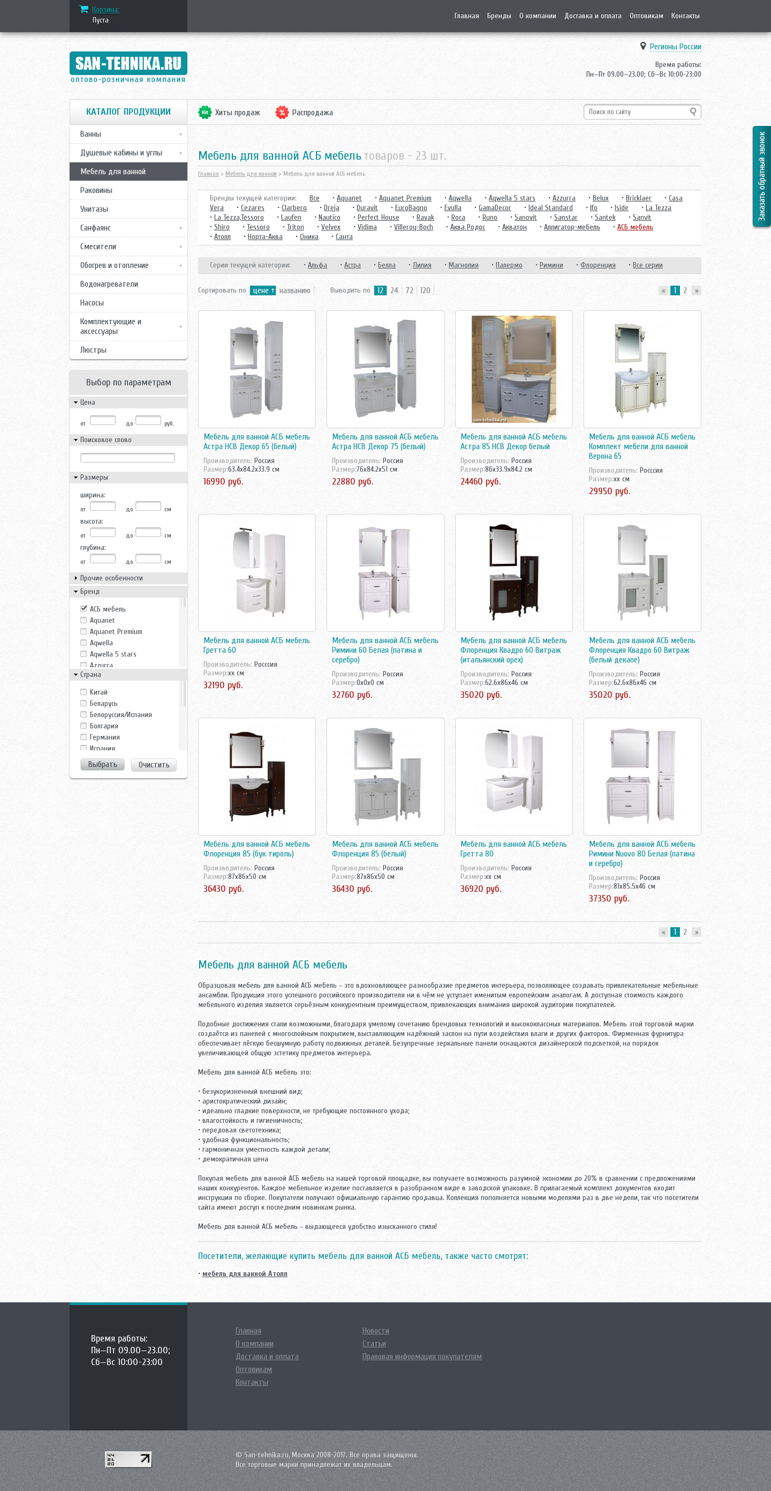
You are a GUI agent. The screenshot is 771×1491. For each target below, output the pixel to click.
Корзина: (105, 9)
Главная (467, 15)
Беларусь (104, 703)
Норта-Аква (265, 236)
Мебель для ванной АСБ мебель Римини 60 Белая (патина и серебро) (385, 650)
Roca (458, 217)
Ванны (90, 134)
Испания (102, 748)
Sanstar (566, 217)
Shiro (222, 227)
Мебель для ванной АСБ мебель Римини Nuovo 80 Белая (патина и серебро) (642, 853)
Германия (105, 737)
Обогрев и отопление (114, 265)
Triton (295, 227)
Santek (605, 217)
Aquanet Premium (116, 631)
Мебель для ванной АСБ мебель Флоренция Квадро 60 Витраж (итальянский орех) (513, 650)
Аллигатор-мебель (572, 227)
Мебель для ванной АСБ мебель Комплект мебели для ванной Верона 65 (642, 446)
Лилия (422, 265)
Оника (309, 236)
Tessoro (258, 227)
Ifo (594, 207)
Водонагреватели (109, 284)
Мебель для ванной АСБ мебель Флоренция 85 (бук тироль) (256, 849)
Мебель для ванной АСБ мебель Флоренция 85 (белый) (385, 849)
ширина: (92, 495)
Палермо (509, 265)
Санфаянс (95, 228)
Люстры (93, 350)
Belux (601, 198)
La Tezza (658, 207)
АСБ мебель (108, 609)
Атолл (222, 236)
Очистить (154, 765)
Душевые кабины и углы (121, 153)
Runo (489, 217)
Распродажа (312, 112)
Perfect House (378, 217)
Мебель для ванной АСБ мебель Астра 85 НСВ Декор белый (513, 441)
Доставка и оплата (593, 15)
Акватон (514, 227)
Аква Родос (467, 227)
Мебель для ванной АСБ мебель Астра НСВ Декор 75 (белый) (385, 441)
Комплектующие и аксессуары (110, 326)
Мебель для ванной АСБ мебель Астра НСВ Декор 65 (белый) (256, 441)
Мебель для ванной (113, 171)
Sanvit (642, 217)
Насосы (92, 303)
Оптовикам (646, 15)
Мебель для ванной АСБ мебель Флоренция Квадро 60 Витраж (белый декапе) (642, 650)
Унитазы (94, 209)
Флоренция (598, 265)
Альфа (317, 265)
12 (380, 290)
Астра (352, 265)
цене (261, 290)
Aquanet (102, 620)
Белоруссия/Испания (121, 714)
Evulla (453, 207)
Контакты (685, 15)
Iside (622, 207)
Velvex (331, 227)
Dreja (331, 207)
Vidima (367, 227)
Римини (551, 265)
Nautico (330, 217)
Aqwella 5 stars (113, 654)
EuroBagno (411, 207)
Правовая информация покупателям (422, 1356)
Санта (344, 236)
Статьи (374, 1343)
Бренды (499, 15)
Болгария (104, 725)
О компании (537, 15)
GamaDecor (495, 207)
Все (314, 198)
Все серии (648, 265)
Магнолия (464, 265)
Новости (375, 1331)
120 (425, 290)
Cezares (252, 207)
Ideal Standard (550, 207)
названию (295, 290)
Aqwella (101, 642)
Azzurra (101, 665)
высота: (91, 521)
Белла (387, 265)
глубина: (93, 547)
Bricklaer (639, 198)
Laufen (291, 217)
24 (394, 290)
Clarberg (294, 207)
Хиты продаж (237, 112)
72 (409, 290)
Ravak (425, 217)
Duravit (367, 207)
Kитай (99, 692)
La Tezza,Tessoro (239, 217)
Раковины (96, 190)
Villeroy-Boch (413, 227)
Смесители (98, 246)
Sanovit (526, 217)
